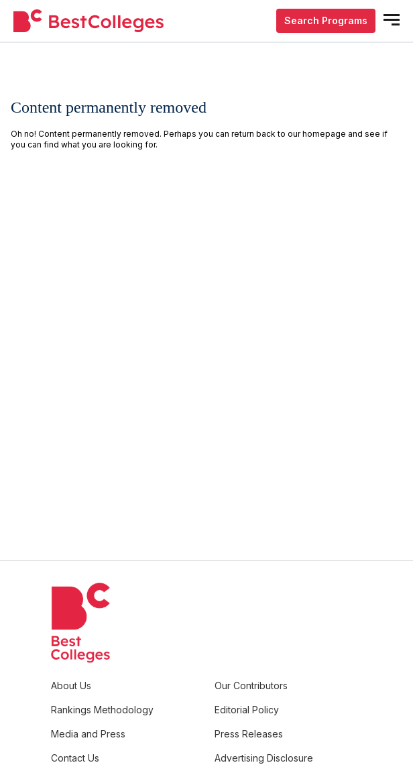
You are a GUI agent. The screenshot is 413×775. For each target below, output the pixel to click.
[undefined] (88, 21)
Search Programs (325, 20)
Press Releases (249, 733)
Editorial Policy (247, 709)
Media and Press (88, 733)
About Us (71, 685)
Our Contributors (251, 685)
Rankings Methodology (102, 709)
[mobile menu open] (392, 19)
